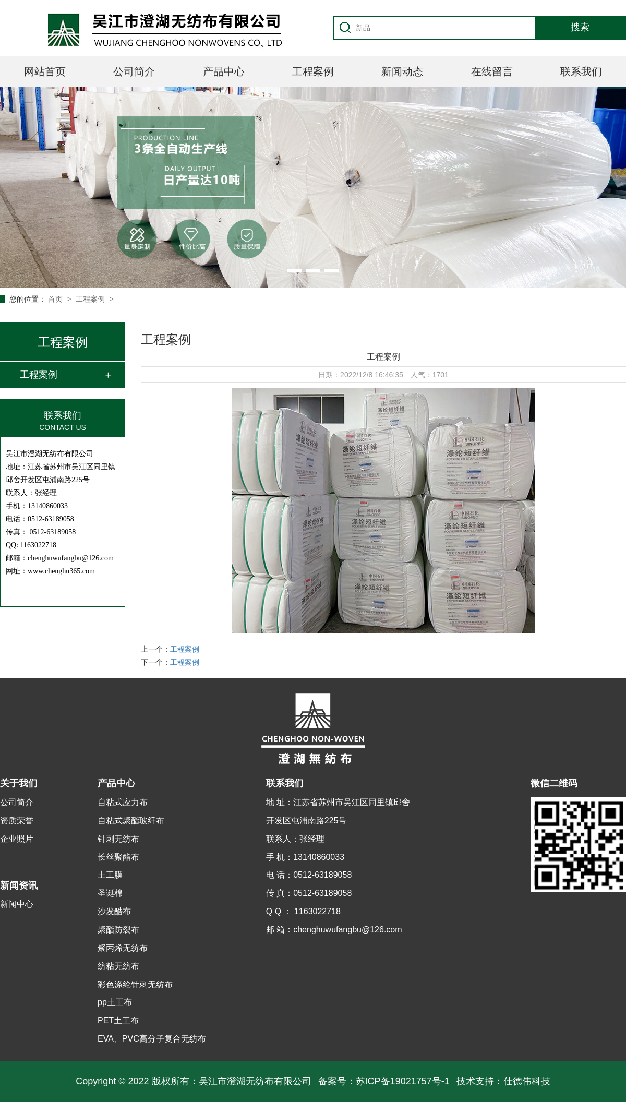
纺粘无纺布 (118, 966)
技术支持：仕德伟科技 (503, 1081)
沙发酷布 (114, 911)
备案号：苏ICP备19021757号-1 (384, 1081)
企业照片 (16, 838)
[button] (294, 270)
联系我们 (581, 71)
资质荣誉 (16, 820)
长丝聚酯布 (118, 857)
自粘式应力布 (123, 802)
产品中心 (224, 71)
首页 (56, 299)
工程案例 (313, 71)
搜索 (580, 27)
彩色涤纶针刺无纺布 (135, 984)
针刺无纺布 (118, 838)
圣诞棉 (110, 893)
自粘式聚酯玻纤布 (131, 820)
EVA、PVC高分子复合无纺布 (152, 1038)
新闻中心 (16, 904)
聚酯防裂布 (118, 929)
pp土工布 (115, 1002)
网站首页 (45, 71)
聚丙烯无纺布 (123, 947)
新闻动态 (402, 71)
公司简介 (134, 71)
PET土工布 (118, 1020)
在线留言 (492, 71)
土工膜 (110, 874)
